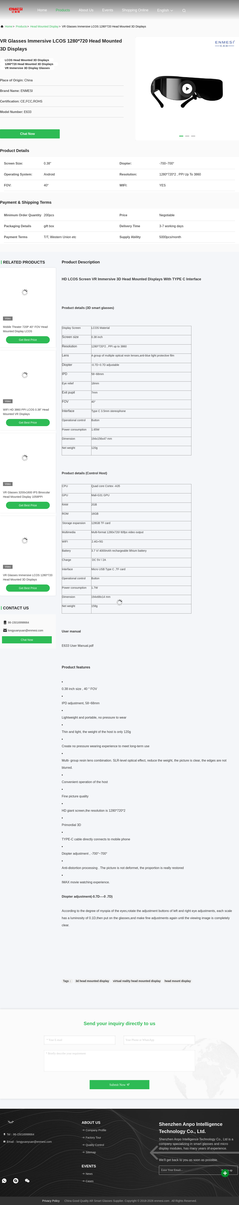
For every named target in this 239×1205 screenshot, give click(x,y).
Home (42, 10)
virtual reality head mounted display (137, 981)
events (107, 10)
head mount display (178, 981)
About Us (86, 10)
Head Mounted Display (44, 26)
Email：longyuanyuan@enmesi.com (27, 1141)
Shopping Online (135, 10)
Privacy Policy (51, 1200)
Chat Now (30, 134)
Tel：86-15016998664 (18, 1134)
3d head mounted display (92, 981)
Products (63, 10)
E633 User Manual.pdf (77, 645)
